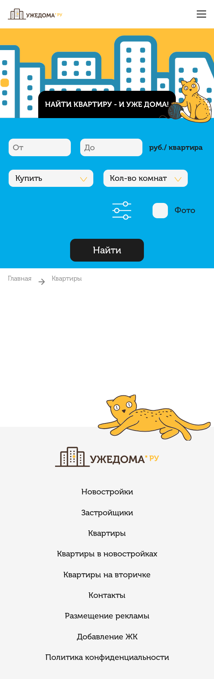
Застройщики (107, 513)
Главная (19, 278)
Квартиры (67, 278)
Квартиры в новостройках (107, 554)
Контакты (107, 595)
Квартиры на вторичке (107, 575)
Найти (107, 250)
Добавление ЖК (107, 637)
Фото (174, 210)
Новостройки (107, 492)
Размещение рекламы (107, 616)
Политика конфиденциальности (107, 657)
